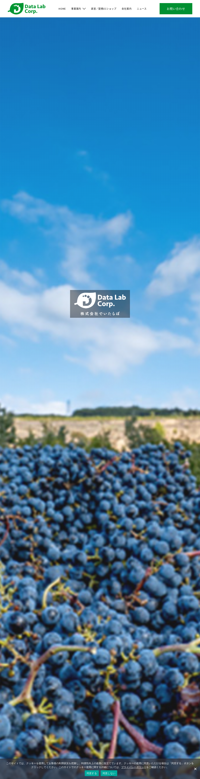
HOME (62, 8)
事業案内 (76, 8)
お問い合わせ (176, 9)
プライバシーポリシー (133, 767)
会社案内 (126, 8)
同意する (92, 773)
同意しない (109, 773)
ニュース (141, 8)
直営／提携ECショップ (103, 8)
